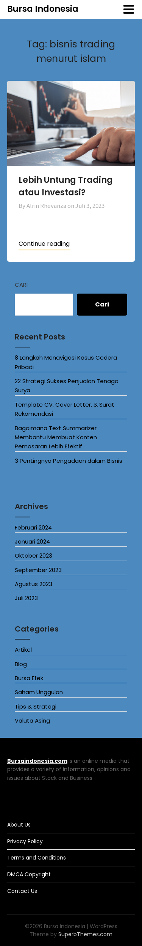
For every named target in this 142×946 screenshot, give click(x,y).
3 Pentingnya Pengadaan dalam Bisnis (68, 461)
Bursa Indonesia (42, 9)
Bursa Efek (29, 678)
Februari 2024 (33, 527)
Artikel (23, 650)
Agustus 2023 (33, 584)
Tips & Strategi (35, 706)
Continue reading (44, 243)
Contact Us (22, 891)
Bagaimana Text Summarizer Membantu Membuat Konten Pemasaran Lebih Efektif (56, 437)
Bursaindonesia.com (37, 761)
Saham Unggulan (39, 692)
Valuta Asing (32, 720)
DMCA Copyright (29, 874)
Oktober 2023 (33, 555)
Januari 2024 (32, 541)
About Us (19, 824)
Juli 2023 (26, 598)
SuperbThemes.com (85, 934)
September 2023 (38, 570)
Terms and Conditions (36, 857)
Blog (21, 664)
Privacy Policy (25, 841)
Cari (21, 285)
